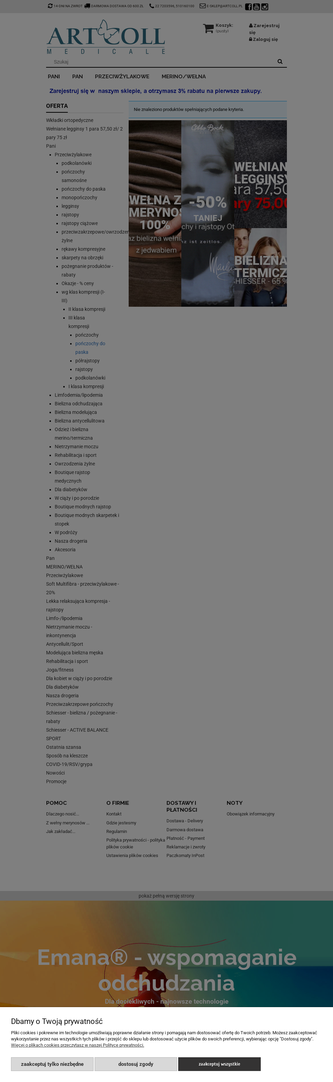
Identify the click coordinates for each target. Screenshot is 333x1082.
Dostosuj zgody (135, 1064)
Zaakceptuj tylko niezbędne (52, 1064)
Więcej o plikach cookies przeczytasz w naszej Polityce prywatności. (77, 1045)
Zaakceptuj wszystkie (219, 1064)
